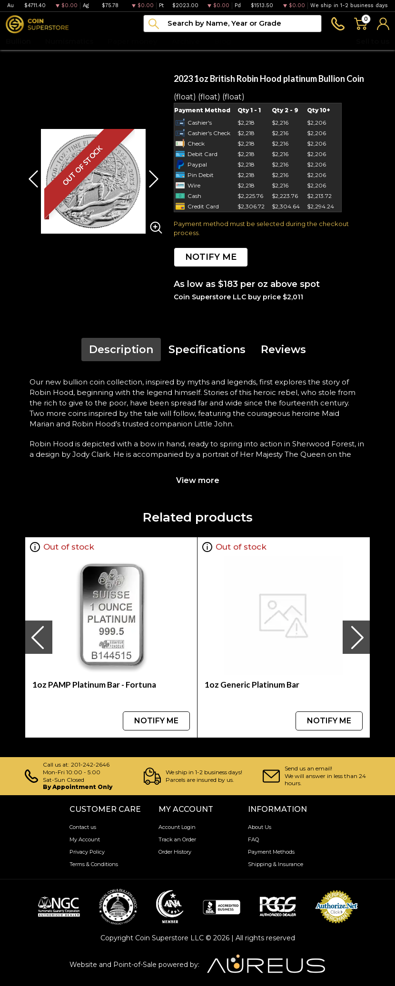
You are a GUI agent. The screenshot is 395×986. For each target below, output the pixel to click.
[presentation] (38, 637)
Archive (186, 41)
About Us (259, 827)
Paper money (133, 41)
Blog (222, 41)
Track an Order (177, 839)
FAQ (253, 839)
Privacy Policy (87, 851)
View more (197, 480)
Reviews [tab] (283, 349)
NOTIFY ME (211, 257)
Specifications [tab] (207, 349)
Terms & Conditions (93, 864)
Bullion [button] (18, 41)
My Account (84, 839)
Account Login (177, 827)
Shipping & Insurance (275, 864)
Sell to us (372, 41)
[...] (232, 23)
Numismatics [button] (69, 41)
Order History (174, 851)
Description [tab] (121, 349)
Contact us (82, 827)
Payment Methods (271, 851)
